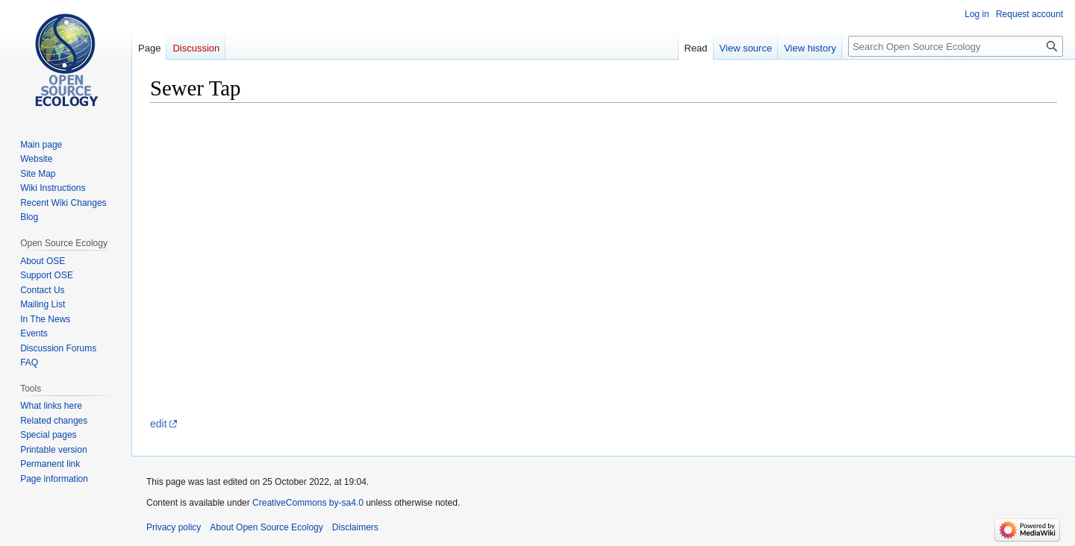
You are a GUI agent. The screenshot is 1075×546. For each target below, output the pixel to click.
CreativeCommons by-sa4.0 (308, 503)
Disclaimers (355, 527)
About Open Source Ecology (266, 527)
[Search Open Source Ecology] (955, 46)
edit (158, 424)
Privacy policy (173, 527)
